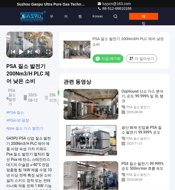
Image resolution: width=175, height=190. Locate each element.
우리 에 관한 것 (52, 19)
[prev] (12, 51)
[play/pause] (20, 51)
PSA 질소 (16, 112)
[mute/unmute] (37, 51)
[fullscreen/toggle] (47, 51)
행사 (80, 19)
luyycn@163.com (114, 4)
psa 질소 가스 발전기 (25, 128)
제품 (37, 19)
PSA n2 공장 (18, 120)
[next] (28, 51)
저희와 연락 (66, 19)
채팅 (143, 17)
